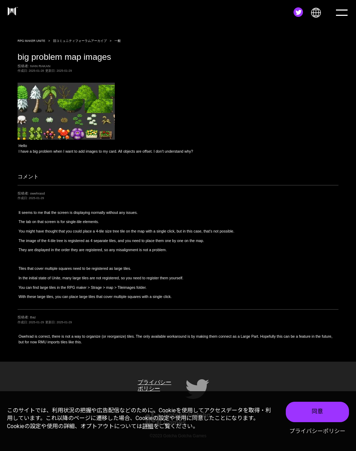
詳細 (147, 426)
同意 (317, 411)
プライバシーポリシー (317, 431)
